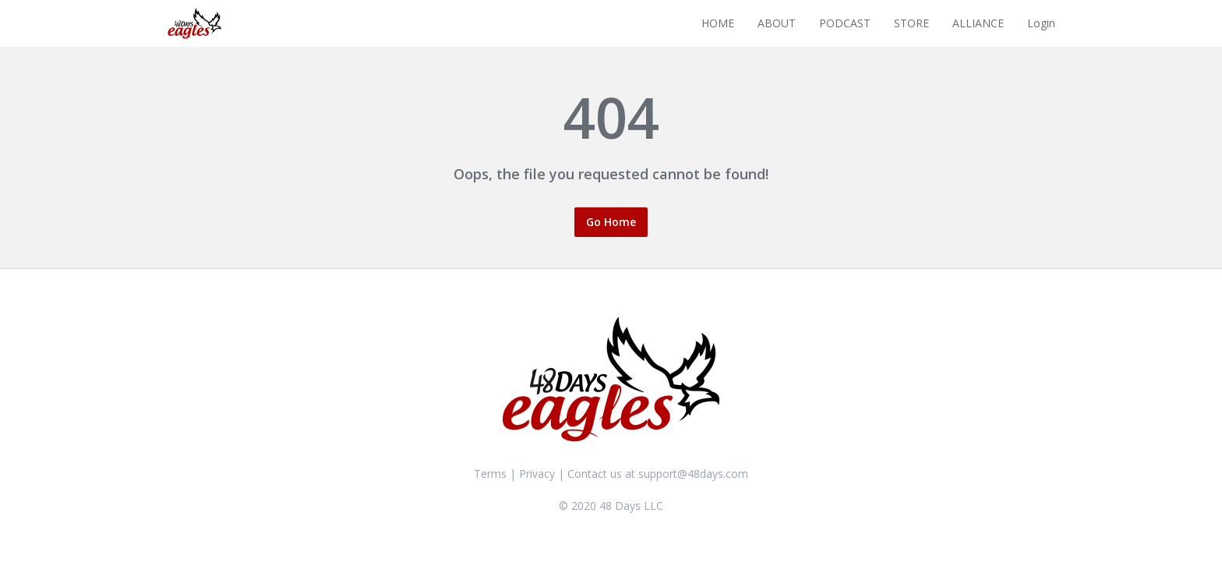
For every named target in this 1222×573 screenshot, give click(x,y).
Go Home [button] (611, 221)
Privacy (537, 473)
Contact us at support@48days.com (657, 473)
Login (1041, 23)
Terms (490, 473)
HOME (717, 23)
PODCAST (845, 23)
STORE (911, 23)
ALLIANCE (978, 23)
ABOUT (777, 23)
